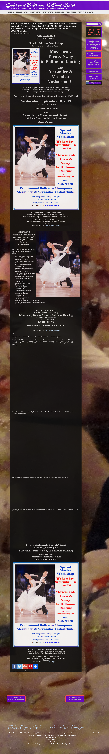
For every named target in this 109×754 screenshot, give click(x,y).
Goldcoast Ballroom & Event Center (41, 5)
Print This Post (30, 671)
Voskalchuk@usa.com (52, 225)
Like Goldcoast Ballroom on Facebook (95, 83)
